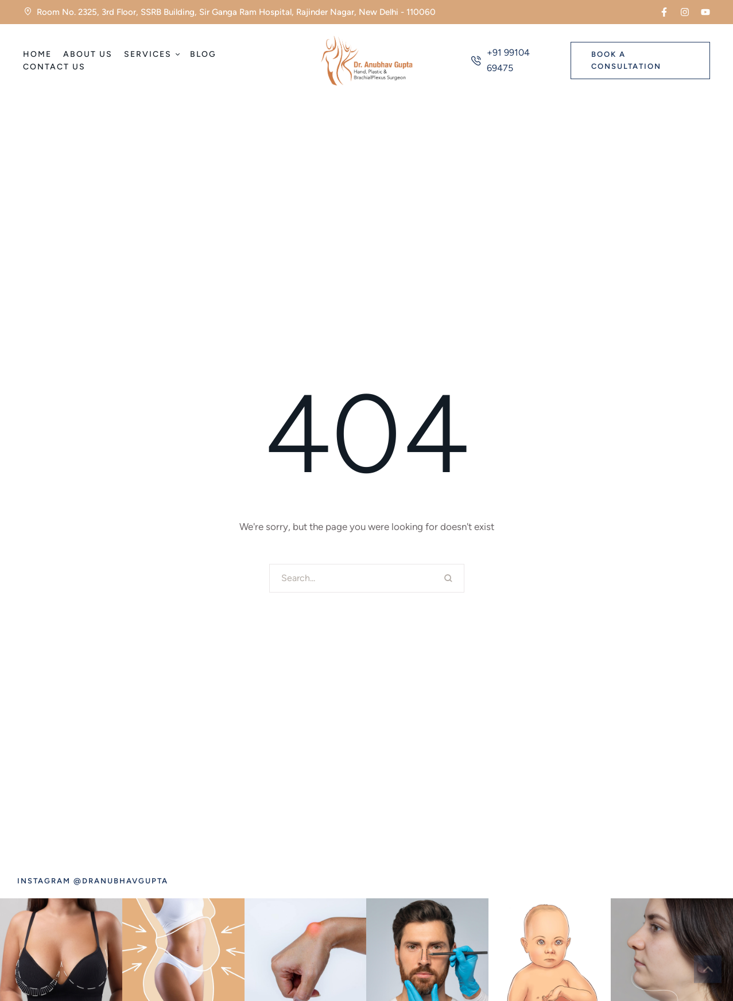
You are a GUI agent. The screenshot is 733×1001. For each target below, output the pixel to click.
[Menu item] (37, 54)
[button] (664, 12)
